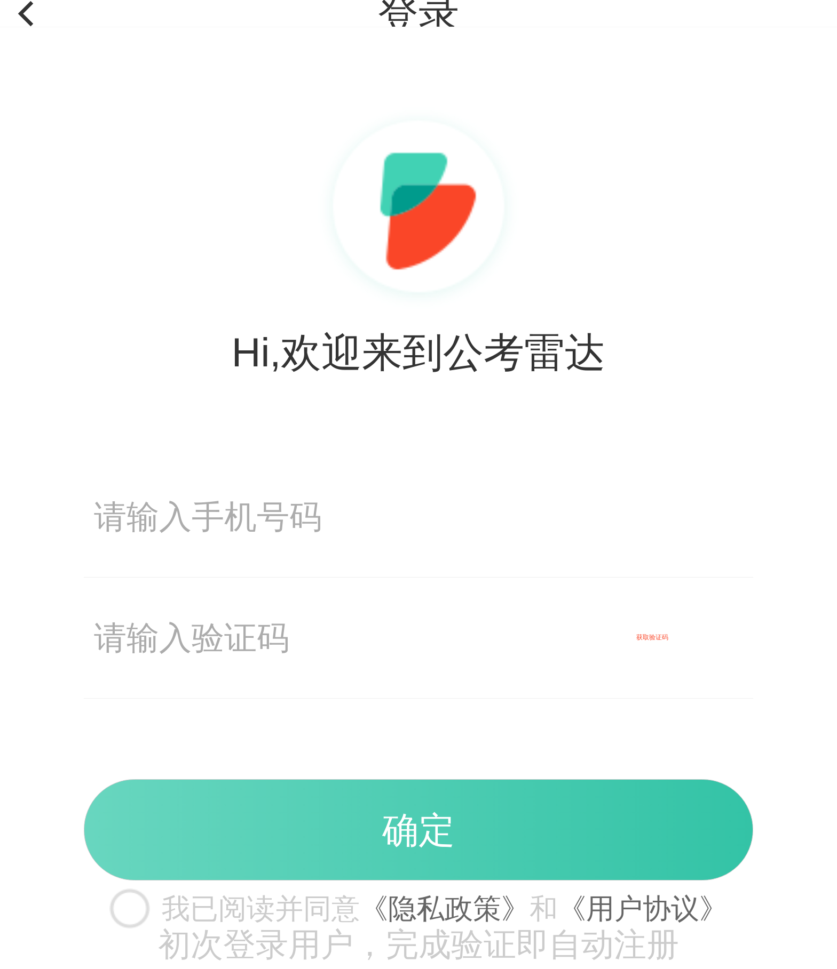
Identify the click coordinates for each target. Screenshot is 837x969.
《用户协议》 (643, 908)
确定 (418, 830)
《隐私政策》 (445, 908)
